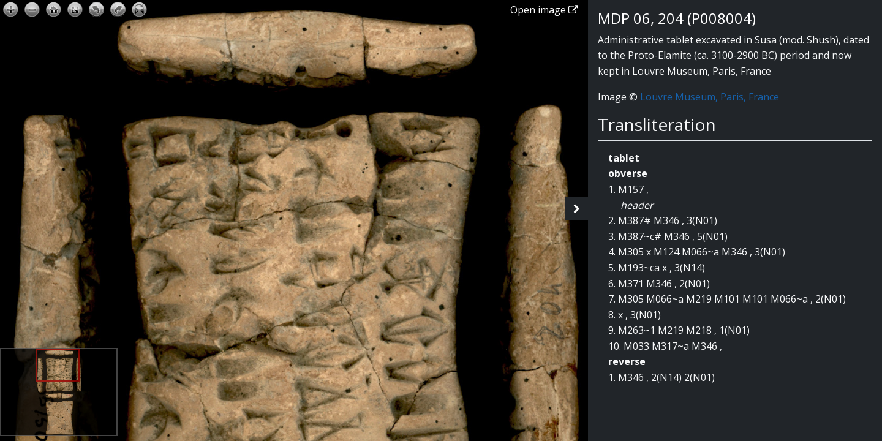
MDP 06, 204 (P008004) (677, 18)
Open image (544, 10)
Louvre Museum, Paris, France (709, 97)
